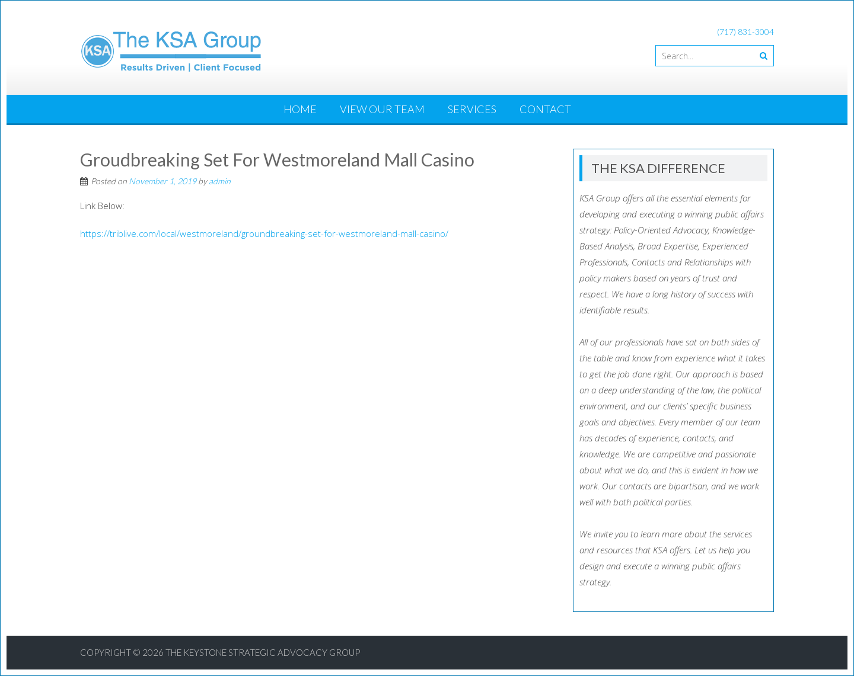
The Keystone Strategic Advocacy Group (262, 652)
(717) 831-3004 (745, 32)
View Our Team (382, 109)
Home (300, 109)
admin (220, 181)
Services (472, 109)
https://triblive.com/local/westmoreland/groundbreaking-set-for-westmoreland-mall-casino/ (264, 233)
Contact (545, 109)
